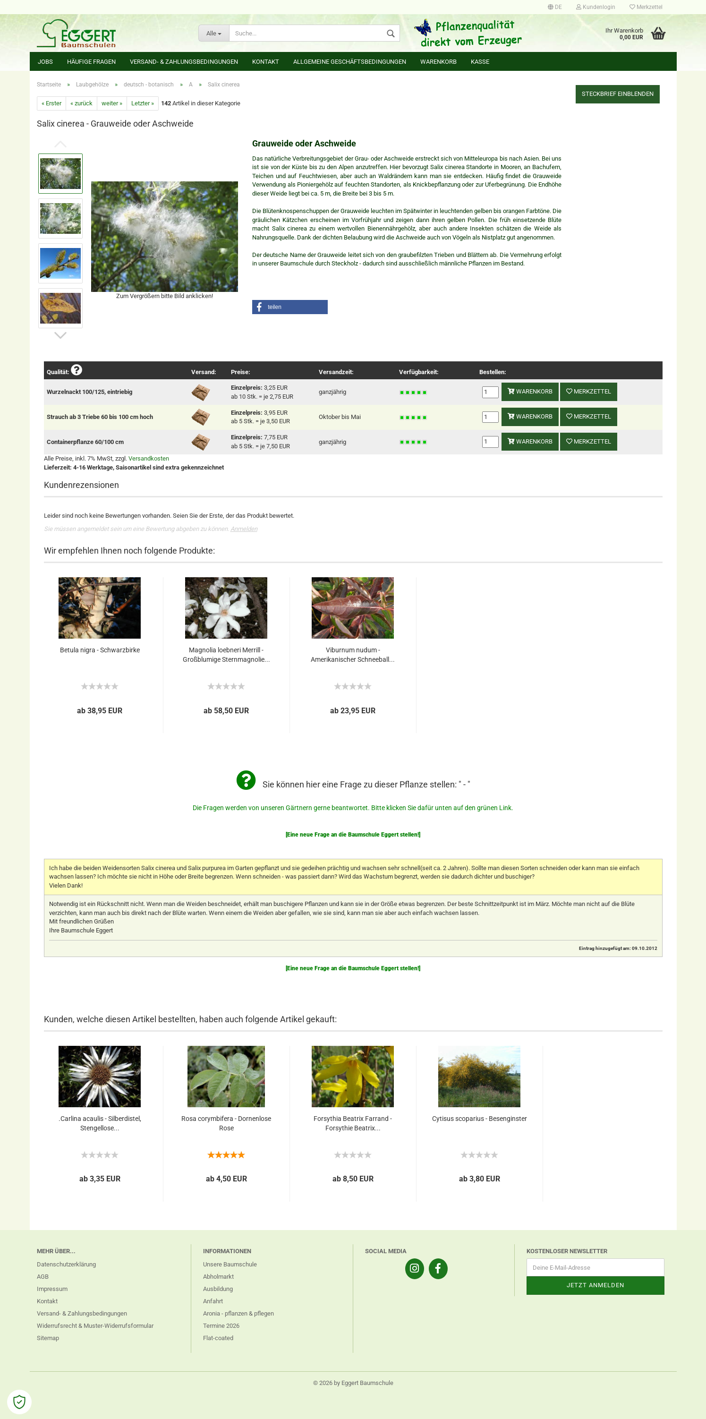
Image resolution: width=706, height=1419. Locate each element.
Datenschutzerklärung (66, 1264)
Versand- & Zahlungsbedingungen (184, 61)
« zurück (81, 103)
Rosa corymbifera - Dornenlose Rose (226, 1123)
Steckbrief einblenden (618, 93)
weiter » (112, 103)
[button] (290, 307)
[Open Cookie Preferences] (19, 1402)
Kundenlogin (595, 7)
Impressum (52, 1288)
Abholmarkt (218, 1276)
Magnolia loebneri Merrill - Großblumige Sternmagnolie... (226, 654)
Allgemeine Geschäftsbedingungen (349, 61)
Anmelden (243, 528)
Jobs (45, 61)
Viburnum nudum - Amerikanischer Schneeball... (353, 654)
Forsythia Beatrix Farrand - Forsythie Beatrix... (353, 1123)
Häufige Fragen (91, 61)
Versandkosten (148, 458)
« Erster (51, 103)
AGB (43, 1276)
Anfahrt (213, 1301)
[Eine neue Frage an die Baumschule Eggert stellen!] (353, 834)
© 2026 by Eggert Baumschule (353, 1382)
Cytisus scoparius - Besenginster (479, 1118)
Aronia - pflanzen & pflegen (238, 1313)
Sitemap (48, 1338)
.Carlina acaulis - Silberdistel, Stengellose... (100, 1123)
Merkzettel (646, 7)
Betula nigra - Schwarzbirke (100, 650)
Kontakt (265, 61)
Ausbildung (218, 1288)
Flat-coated (218, 1338)
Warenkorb (438, 61)
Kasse (480, 61)
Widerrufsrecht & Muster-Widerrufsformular (95, 1325)
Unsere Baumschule (230, 1264)
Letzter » (142, 103)
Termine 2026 (221, 1325)
